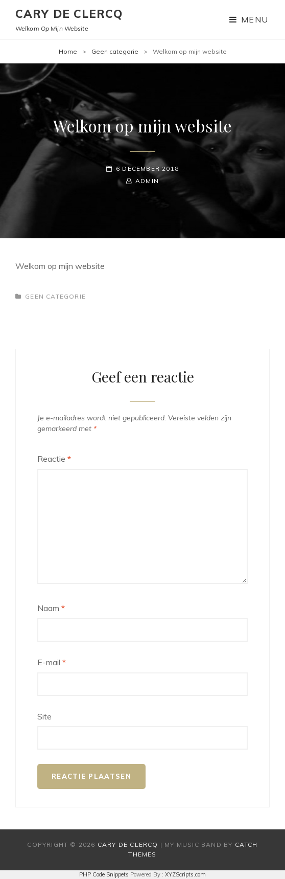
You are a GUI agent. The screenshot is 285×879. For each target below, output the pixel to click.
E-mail (51, 662)
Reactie (54, 459)
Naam (51, 608)
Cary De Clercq (69, 14)
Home (68, 51)
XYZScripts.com (185, 874)
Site (44, 716)
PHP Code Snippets (104, 874)
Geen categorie (114, 51)
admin (147, 181)
